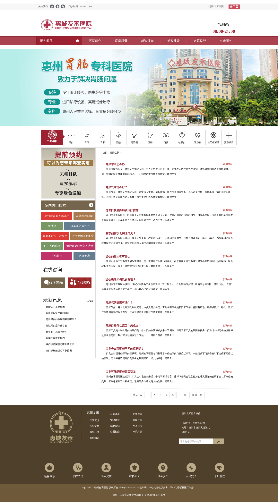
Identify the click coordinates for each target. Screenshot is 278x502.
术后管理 (219, 476)
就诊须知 (115, 425)
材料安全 (134, 476)
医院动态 (94, 438)
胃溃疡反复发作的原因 (57, 313)
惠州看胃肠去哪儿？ (56, 217)
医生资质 (106, 476)
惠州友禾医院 (217, 6)
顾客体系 (49, 476)
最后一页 (197, 395)
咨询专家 (84, 257)
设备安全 (162, 476)
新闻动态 (115, 414)
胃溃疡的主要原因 (55, 306)
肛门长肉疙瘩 (52, 247)
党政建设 (115, 420)
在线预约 (79, 282)
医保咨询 (137, 420)
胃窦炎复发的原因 (55, 338)
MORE (89, 301)
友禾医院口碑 (84, 217)
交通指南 (115, 431)
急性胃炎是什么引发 (56, 325)
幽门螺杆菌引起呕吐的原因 (60, 344)
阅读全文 (172, 174)
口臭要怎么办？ (79, 227)
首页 (105, 152)
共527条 (137, 395)
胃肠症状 (114, 152)
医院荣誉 (94, 426)
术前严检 (77, 476)
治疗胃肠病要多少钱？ (82, 237)
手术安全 (191, 476)
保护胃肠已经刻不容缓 (79, 247)
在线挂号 (56, 257)
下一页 (182, 395)
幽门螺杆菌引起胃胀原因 (59, 350)
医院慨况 (94, 420)
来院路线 (137, 431)
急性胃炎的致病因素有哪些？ (61, 319)
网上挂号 (137, 425)
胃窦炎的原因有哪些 (56, 331)
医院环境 (94, 432)
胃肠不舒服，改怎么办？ (55, 237)
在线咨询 (53, 282)
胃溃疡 (52, 227)
